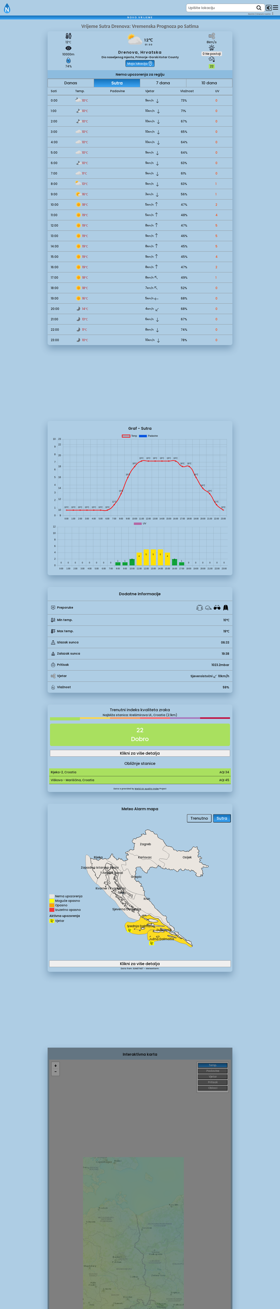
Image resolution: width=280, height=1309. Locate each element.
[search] (259, 8)
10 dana (209, 83)
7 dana (163, 83)
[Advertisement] (24, 89)
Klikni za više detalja (140, 753)
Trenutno (199, 818)
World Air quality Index (147, 788)
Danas (70, 83)
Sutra (117, 83)
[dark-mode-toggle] (269, 8)
